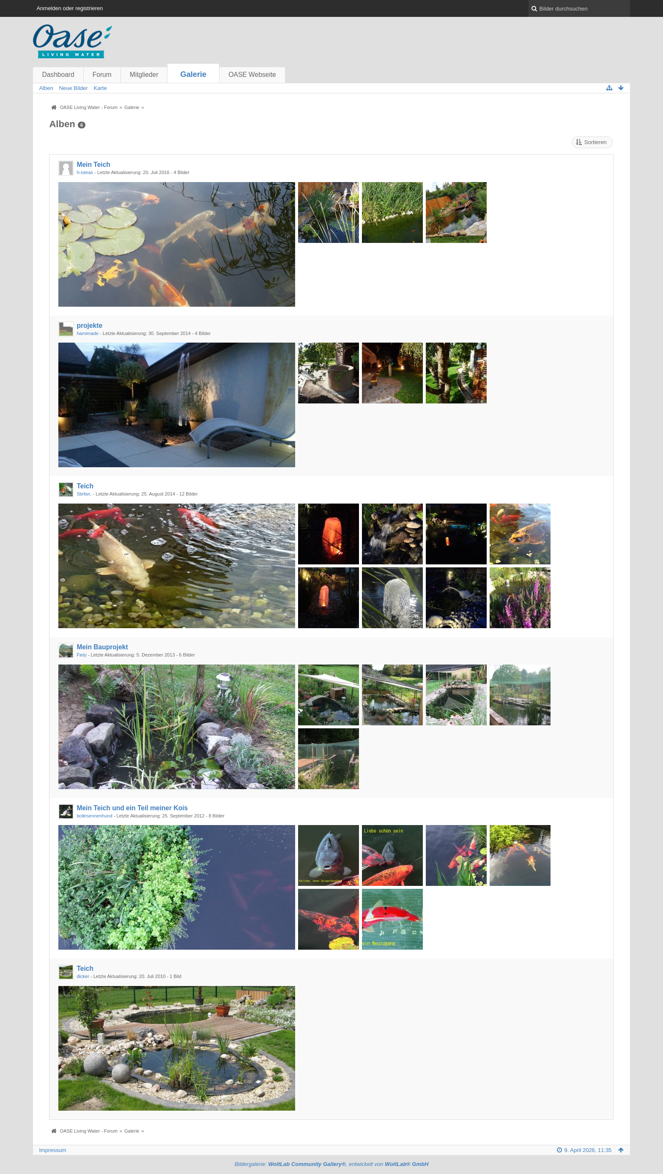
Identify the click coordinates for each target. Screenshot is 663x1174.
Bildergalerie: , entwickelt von (332, 1164)
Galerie (194, 74)
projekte (89, 325)
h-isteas (85, 172)
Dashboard (58, 74)
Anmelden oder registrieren (69, 8)
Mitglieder (144, 74)
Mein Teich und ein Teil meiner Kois (132, 808)
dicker (83, 976)
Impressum (52, 1150)
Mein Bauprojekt (102, 647)
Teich (85, 486)
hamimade (88, 333)
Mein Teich (93, 164)
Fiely (81, 654)
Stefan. (84, 493)
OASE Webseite (252, 74)
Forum (102, 74)
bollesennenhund (94, 815)
